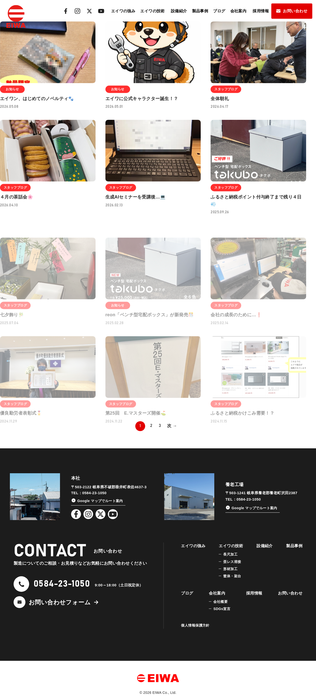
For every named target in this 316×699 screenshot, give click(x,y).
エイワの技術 (152, 11)
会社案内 (238, 11)
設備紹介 (179, 11)
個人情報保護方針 (195, 625)
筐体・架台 (232, 576)
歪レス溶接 (232, 562)
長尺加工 (230, 554)
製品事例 (200, 11)
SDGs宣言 (221, 609)
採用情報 (261, 11)
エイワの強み (123, 11)
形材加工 (230, 569)
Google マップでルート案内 (100, 501)
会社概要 (220, 602)
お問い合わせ (295, 11)
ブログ (219, 11)
